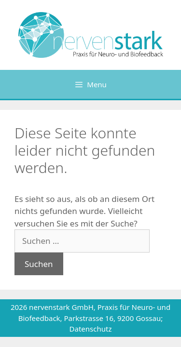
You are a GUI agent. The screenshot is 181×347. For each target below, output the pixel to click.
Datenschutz (91, 329)
